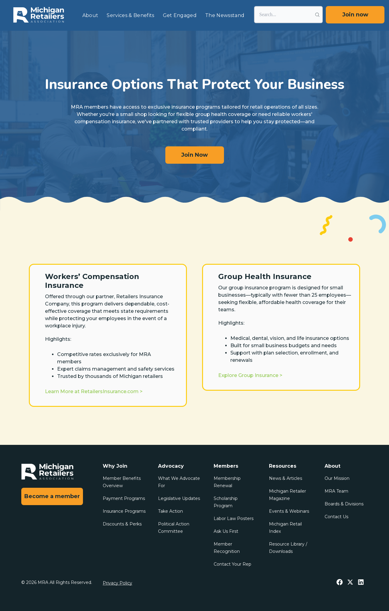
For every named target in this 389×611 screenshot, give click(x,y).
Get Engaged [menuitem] (180, 15)
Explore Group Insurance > (250, 375)
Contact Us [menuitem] (336, 516)
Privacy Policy (117, 583)
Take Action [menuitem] (170, 511)
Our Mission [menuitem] (337, 478)
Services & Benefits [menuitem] (130, 15)
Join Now (194, 155)
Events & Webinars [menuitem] (289, 511)
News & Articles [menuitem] (285, 478)
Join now (355, 14)
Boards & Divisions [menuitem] (344, 504)
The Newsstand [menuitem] (224, 15)
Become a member (52, 496)
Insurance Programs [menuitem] (124, 511)
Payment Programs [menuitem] (124, 498)
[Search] (288, 14)
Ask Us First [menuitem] (226, 531)
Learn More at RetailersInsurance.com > (94, 391)
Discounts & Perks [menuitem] (122, 524)
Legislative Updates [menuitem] (179, 498)
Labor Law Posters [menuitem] (233, 518)
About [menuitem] (90, 15)
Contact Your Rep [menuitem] (232, 564)
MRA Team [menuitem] (336, 491)
